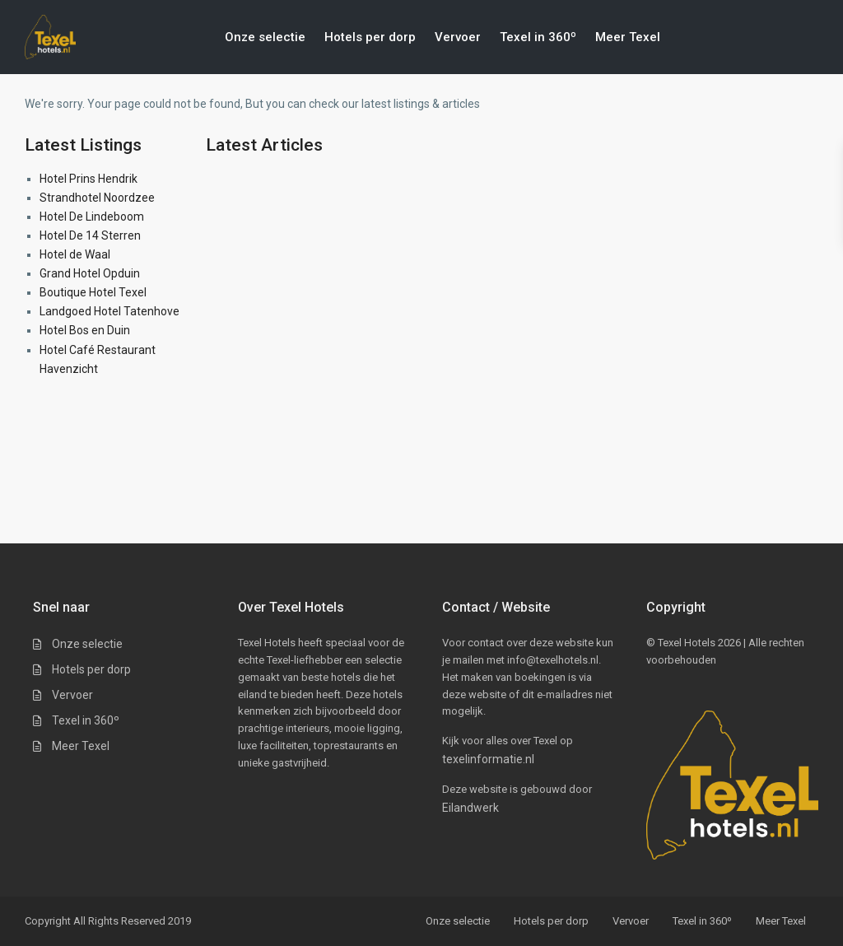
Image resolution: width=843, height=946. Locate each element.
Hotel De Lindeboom (92, 216)
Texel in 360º (538, 37)
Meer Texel (627, 37)
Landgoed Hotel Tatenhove (109, 311)
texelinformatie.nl (488, 759)
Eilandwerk (470, 807)
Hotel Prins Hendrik (88, 178)
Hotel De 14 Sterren (90, 235)
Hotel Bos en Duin (85, 330)
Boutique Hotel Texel (93, 292)
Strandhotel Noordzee (97, 197)
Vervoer (458, 37)
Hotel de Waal (75, 254)
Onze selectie (265, 37)
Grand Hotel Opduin (90, 273)
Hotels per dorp (370, 37)
